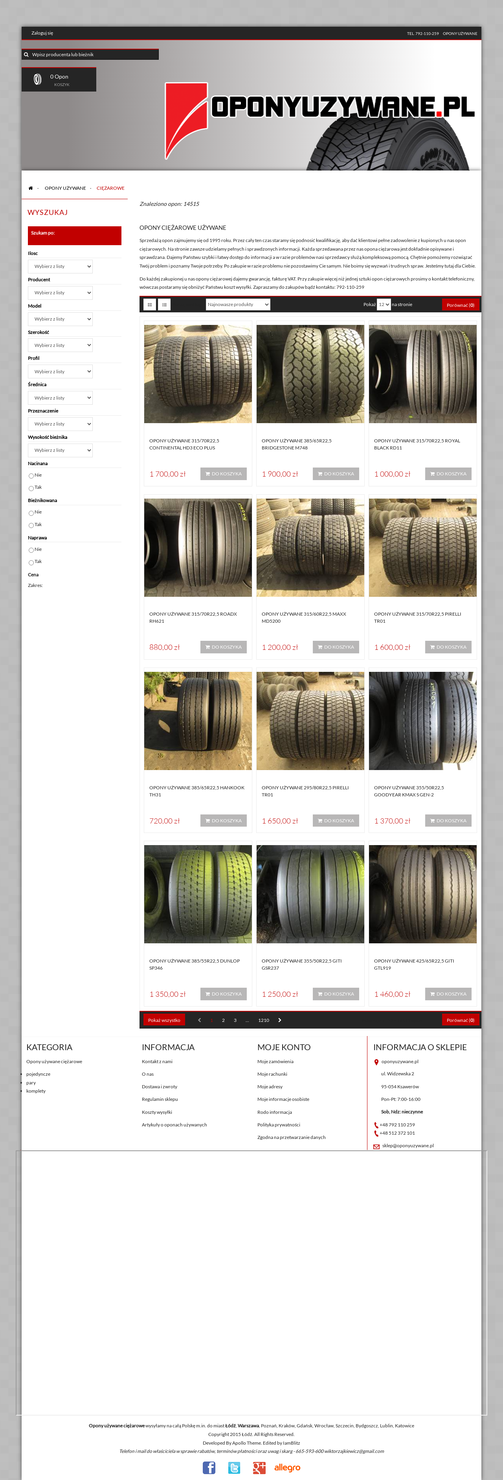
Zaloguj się (42, 33)
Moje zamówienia (275, 1061)
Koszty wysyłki (157, 1112)
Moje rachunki (272, 1074)
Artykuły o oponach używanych (174, 1125)
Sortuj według (187, 304)
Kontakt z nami (157, 1061)
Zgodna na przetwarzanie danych (291, 1137)
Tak (38, 487)
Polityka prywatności (278, 1125)
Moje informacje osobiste (283, 1099)
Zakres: (35, 585)
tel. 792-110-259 (423, 33)
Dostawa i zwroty (159, 1086)
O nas (148, 1074)
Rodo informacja (274, 1112)
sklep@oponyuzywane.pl (408, 1145)
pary (31, 1083)
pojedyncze (38, 1074)
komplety (36, 1091)
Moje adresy (270, 1086)
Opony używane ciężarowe (54, 1061)
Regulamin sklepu (160, 1099)
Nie (38, 475)
